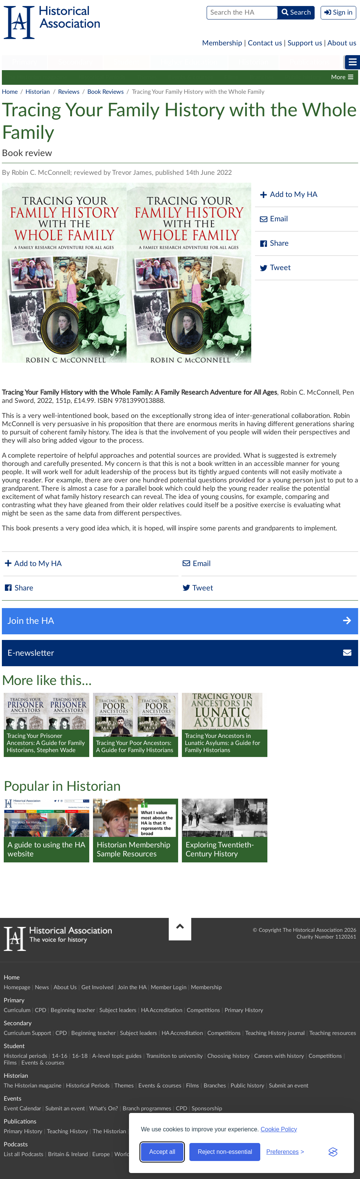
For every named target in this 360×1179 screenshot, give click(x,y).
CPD (40, 1010)
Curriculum (17, 1010)
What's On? (103, 1108)
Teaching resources (332, 1033)
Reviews (69, 92)
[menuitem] (25, 62)
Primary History (244, 1010)
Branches (261, 77)
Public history (303, 77)
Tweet (275, 268)
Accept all (162, 1152)
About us (341, 43)
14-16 (60, 1056)
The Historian (109, 1131)
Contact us (265, 43)
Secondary (75, 62)
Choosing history (228, 1056)
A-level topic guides (117, 1056)
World (122, 1154)
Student (127, 62)
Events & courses (190, 77)
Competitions (203, 1010)
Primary (24, 62)
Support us (305, 43)
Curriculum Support (27, 1033)
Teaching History (67, 1131)
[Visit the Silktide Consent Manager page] (333, 1152)
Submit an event (288, 1086)
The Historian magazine (36, 77)
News (42, 987)
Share (274, 244)
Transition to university (174, 1056)
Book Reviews (105, 92)
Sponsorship (207, 1108)
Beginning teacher (73, 1010)
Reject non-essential (225, 1152)
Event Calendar (22, 1108)
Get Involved (97, 987)
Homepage (17, 987)
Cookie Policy (279, 1129)
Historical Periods (101, 77)
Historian (253, 62)
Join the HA (132, 987)
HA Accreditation (161, 1010)
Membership (222, 43)
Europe (101, 1154)
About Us (65, 987)
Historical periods (25, 1056)
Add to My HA (288, 195)
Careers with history (279, 1056)
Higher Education (189, 62)
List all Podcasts (24, 1154)
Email (273, 219)
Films (231, 77)
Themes (146, 77)
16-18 (80, 1056)
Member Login (168, 987)
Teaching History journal (275, 1033)
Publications (310, 62)
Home (10, 92)
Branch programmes (147, 1108)
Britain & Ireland (68, 1154)
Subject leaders (117, 1010)
